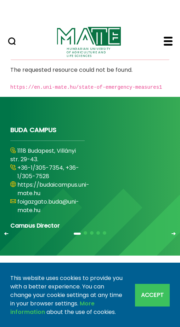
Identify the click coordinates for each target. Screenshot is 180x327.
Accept (152, 295)
